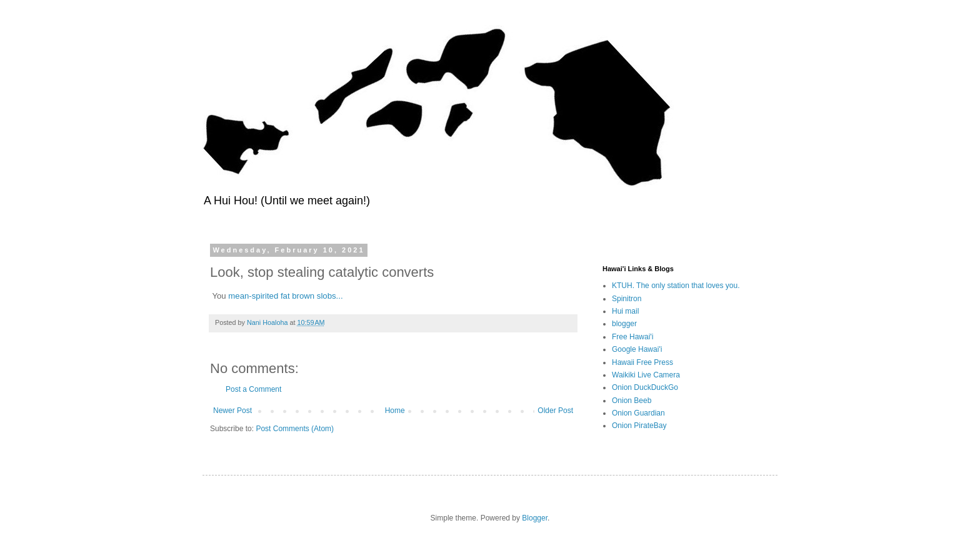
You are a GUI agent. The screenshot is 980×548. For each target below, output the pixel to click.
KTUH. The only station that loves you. (676, 285)
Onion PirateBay (639, 425)
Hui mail (625, 311)
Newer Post (232, 410)
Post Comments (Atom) (295, 428)
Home (395, 410)
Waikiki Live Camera (646, 375)
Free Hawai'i (632, 336)
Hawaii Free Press (642, 362)
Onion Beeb (631, 400)
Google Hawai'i (637, 349)
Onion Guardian (638, 413)
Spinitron (626, 298)
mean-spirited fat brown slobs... (285, 296)
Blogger (535, 518)
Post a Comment (253, 389)
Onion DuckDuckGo (645, 387)
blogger (624, 323)
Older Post (555, 410)
